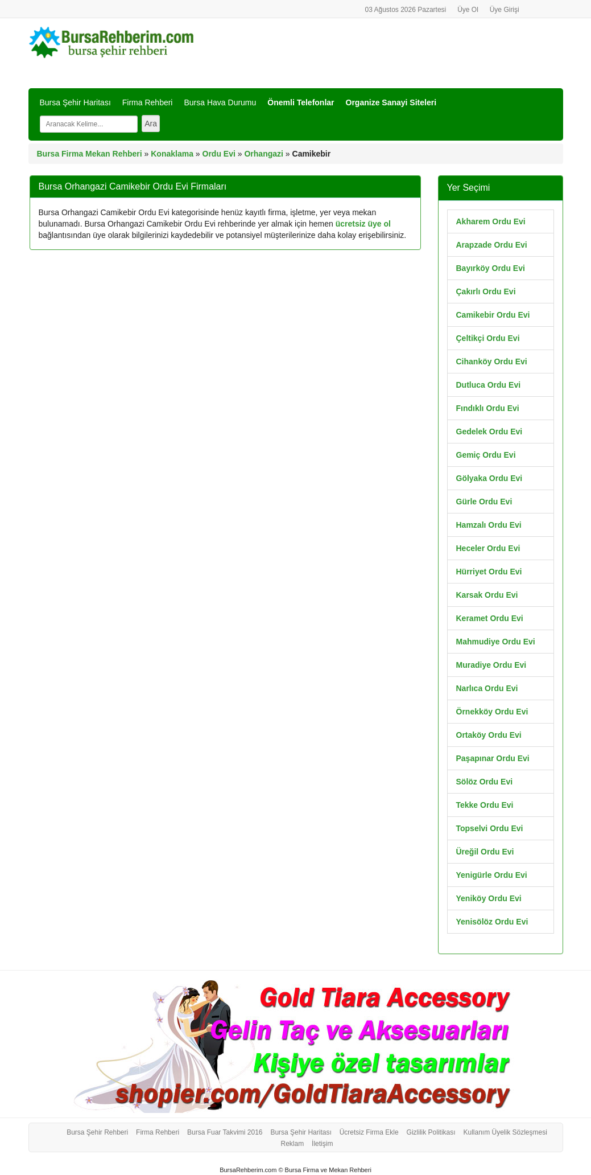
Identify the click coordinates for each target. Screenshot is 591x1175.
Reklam (292, 1144)
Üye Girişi (504, 10)
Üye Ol (467, 10)
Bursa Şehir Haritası (75, 102)
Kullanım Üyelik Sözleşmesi (505, 1132)
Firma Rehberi (147, 102)
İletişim (322, 1144)
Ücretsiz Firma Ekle (369, 1132)
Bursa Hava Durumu (220, 102)
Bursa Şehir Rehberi (97, 1132)
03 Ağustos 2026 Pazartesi (405, 10)
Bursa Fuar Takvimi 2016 (225, 1132)
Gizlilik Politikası (431, 1132)
